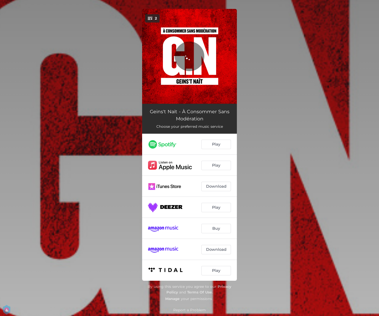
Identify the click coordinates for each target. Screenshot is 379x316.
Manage (172, 298)
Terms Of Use (199, 292)
